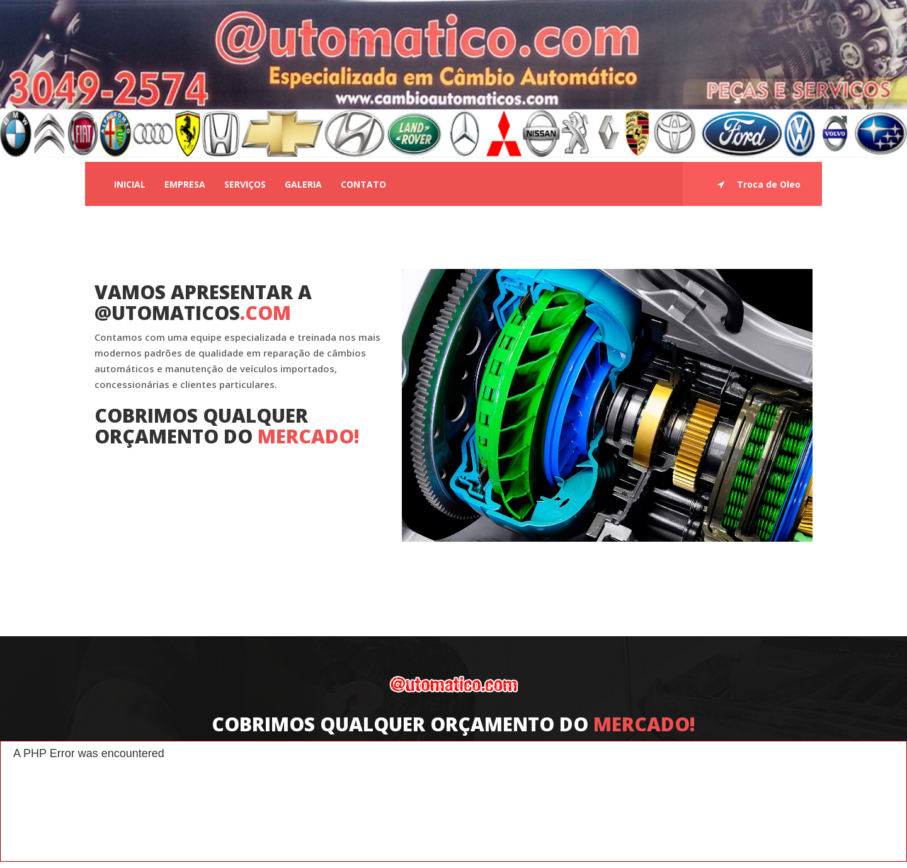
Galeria (303, 184)
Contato (363, 184)
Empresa (184, 184)
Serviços (245, 184)
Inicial (129, 184)
